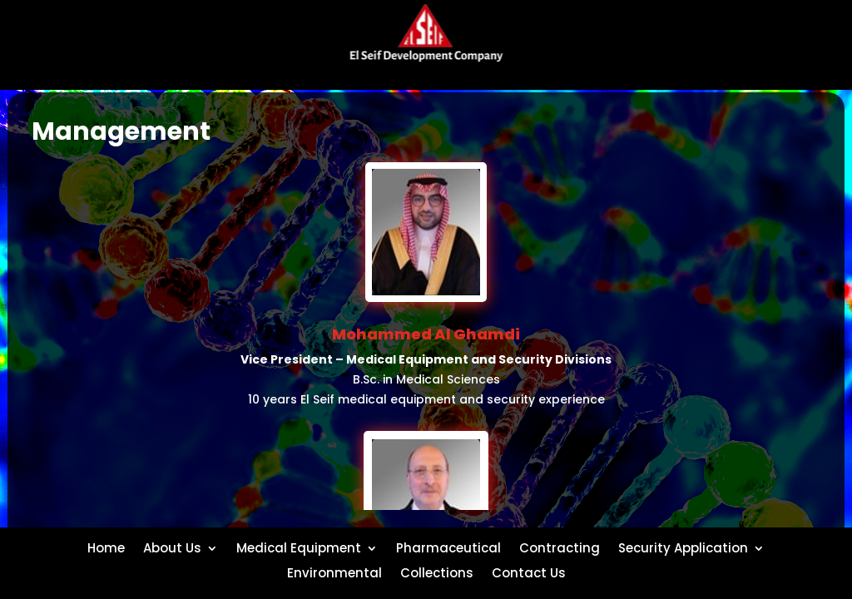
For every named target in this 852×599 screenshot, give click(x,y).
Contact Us (529, 571)
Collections (436, 571)
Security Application (683, 546)
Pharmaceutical (448, 546)
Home (106, 546)
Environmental (334, 571)
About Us (172, 546)
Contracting (559, 546)
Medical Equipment (298, 546)
